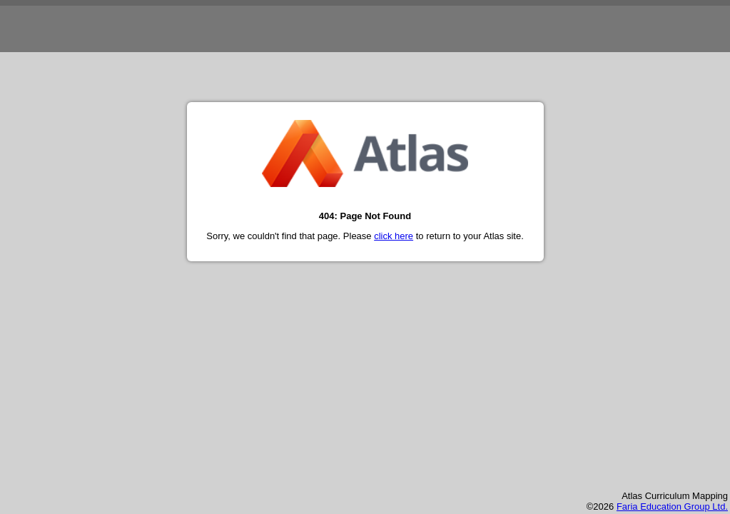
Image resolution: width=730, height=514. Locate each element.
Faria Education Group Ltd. (672, 506)
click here (393, 236)
